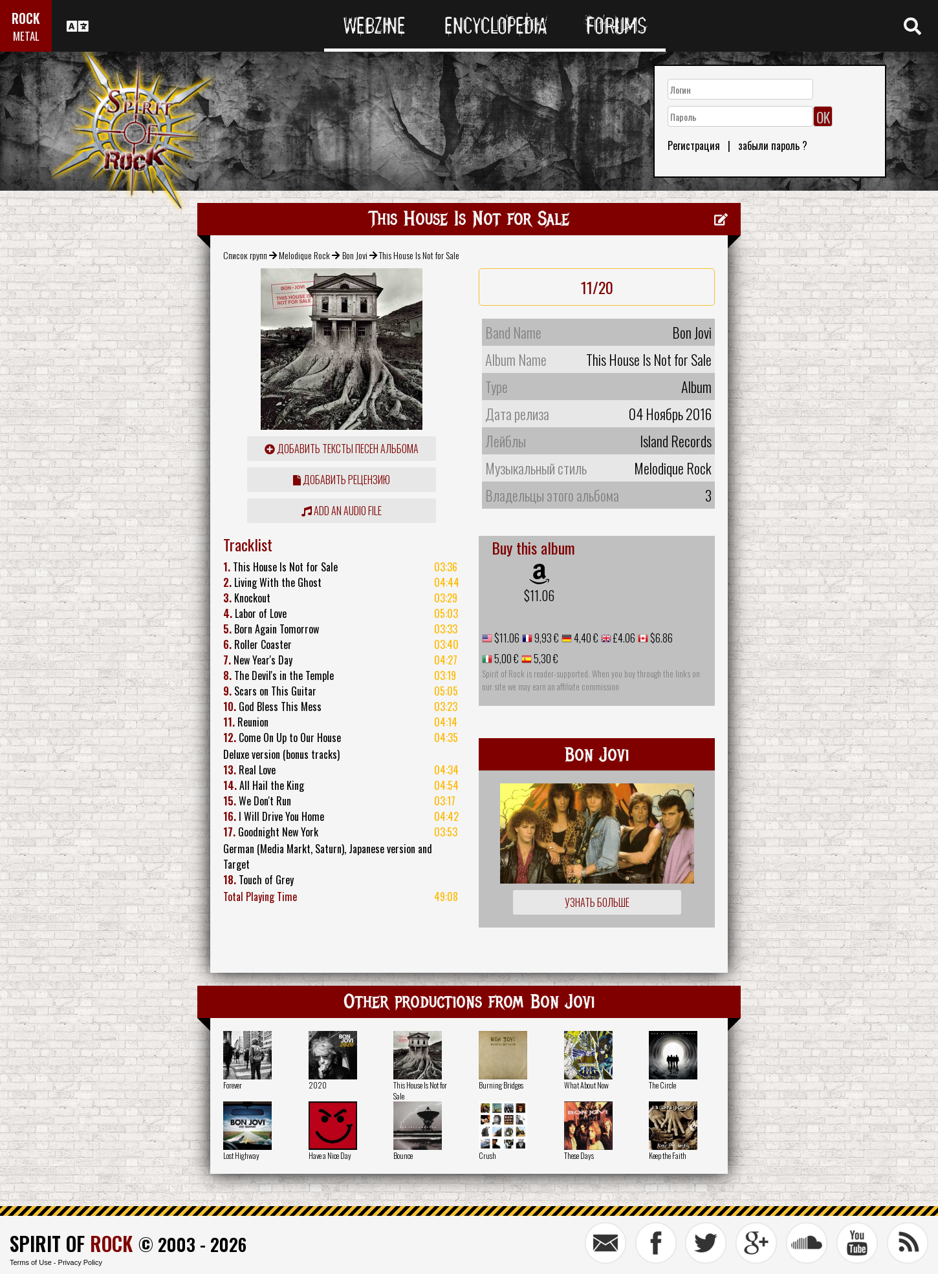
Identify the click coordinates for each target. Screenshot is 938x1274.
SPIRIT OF (71, 1243)
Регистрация (694, 145)
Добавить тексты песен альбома (342, 448)
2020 (318, 1084)
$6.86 (660, 638)
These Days (579, 1155)
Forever (232, 1084)
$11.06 (539, 595)
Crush (487, 1155)
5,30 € (545, 658)
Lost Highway (241, 1155)
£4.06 (623, 638)
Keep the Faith (667, 1155)
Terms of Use (31, 1262)
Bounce (403, 1155)
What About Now (586, 1084)
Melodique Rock (304, 255)
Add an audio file (341, 510)
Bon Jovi (354, 255)
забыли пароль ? (772, 145)
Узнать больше (597, 902)
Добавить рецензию (341, 479)
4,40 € (585, 638)
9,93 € (545, 638)
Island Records (676, 440)
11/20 (597, 287)
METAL (26, 36)
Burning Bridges (501, 1084)
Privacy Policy (80, 1262)
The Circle (662, 1084)
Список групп (245, 255)
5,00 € (505, 658)
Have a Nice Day (330, 1155)
